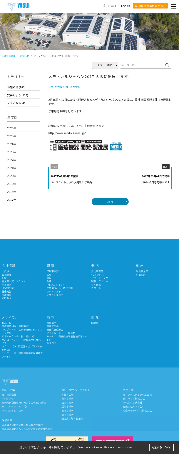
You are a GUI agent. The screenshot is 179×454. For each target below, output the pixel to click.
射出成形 (141, 274)
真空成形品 (52, 326)
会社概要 (6, 274)
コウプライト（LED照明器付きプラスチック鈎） (22, 331)
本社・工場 (67, 394)
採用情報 (6, 295)
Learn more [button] (124, 447)
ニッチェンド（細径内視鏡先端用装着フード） (22, 354)
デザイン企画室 (54, 295)
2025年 (11, 136)
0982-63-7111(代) (17, 406)
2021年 (11, 168)
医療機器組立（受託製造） (16, 326)
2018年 (11, 192)
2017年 (11, 199)
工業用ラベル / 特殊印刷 (59, 288)
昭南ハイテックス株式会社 (137, 410)
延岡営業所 (67, 406)
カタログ (51, 343)
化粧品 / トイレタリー (58, 285)
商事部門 (51, 323)
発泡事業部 (97, 271)
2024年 (11, 144)
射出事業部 (142, 271)
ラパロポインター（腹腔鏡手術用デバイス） (22, 341)
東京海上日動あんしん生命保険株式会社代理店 (27, 428)
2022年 (11, 160)
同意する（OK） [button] (161, 447)
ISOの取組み (8, 288)
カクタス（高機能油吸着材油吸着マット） (66, 338)
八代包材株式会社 (132, 402)
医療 (48, 274)
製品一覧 (6, 323)
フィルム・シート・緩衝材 (60, 333)
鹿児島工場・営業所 (72, 418)
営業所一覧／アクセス (14, 281)
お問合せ (6, 298)
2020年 (11, 176)
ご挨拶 (5, 271)
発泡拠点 (96, 285)
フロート (96, 288)
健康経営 (6, 291)
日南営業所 (67, 414)
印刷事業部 (52, 271)
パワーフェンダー (100, 278)
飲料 (48, 278)
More (109, 202)
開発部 (94, 323)
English (125, 6)
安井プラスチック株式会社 (137, 394)
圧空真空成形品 (54, 329)
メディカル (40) (16, 103)
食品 (48, 281)
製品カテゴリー (99, 281)
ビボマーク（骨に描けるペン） (19, 336)
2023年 (11, 152)
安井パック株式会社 (134, 398)
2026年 (11, 128)
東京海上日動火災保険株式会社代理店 (22, 424)
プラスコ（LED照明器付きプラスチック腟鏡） (22, 348)
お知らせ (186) (16, 87)
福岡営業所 (67, 402)
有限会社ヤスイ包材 (134, 406)
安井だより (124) (17, 95)
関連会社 (6, 285)
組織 (4, 278)
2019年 (11, 184)
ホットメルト (53, 291)
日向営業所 (67, 410)
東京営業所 (67, 398)
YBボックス (97, 274)
